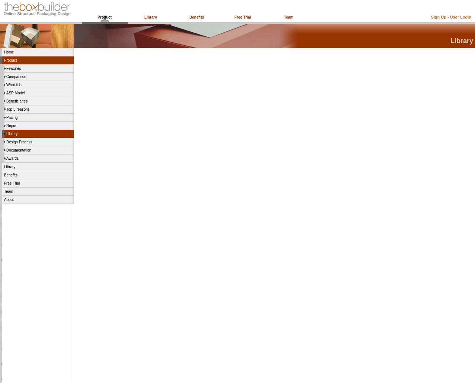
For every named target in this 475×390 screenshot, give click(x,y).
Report (11, 126)
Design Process (19, 142)
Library (150, 17)
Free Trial (243, 17)
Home (9, 52)
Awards (12, 158)
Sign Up (438, 17)
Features (13, 68)
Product (105, 17)
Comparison (16, 77)
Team (288, 17)
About (9, 200)
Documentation (18, 150)
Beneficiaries (16, 101)
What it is (14, 85)
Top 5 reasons (18, 109)
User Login (460, 17)
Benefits (196, 17)
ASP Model (15, 93)
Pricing (12, 118)
